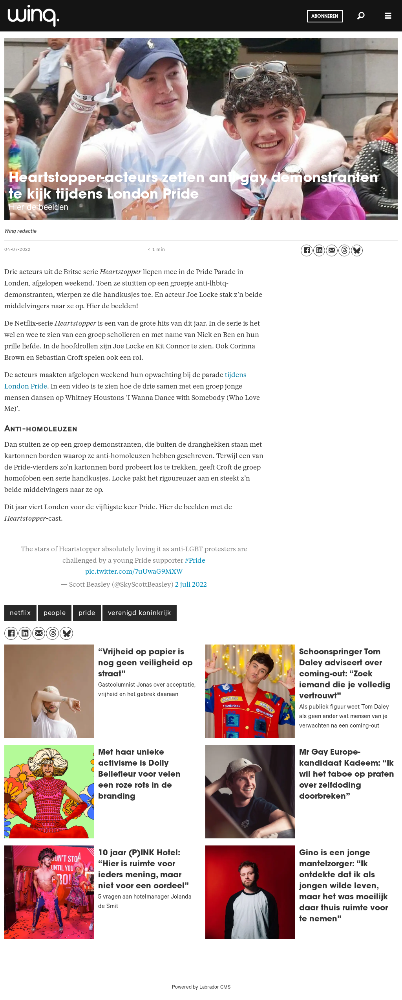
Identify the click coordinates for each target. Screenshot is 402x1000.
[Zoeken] (361, 16)
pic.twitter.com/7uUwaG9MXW (134, 571)
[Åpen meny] (388, 15)
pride (87, 614)
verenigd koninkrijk (139, 614)
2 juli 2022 (191, 584)
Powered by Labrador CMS (201, 988)
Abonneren (324, 16)
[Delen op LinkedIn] (319, 250)
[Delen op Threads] (344, 250)
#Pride (195, 560)
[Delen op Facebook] (306, 250)
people (55, 614)
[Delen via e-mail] (332, 250)
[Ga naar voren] (32, 15)
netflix (20, 614)
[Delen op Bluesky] (357, 250)
